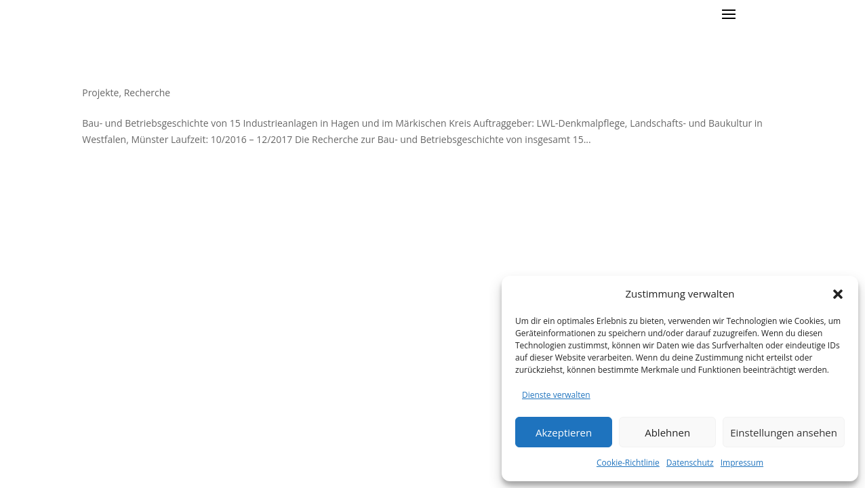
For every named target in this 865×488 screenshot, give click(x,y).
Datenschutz (690, 462)
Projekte (100, 92)
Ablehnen (667, 432)
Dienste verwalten (556, 395)
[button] (838, 294)
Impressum (742, 462)
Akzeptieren (564, 432)
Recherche (147, 92)
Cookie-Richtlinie (628, 462)
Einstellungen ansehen (783, 432)
